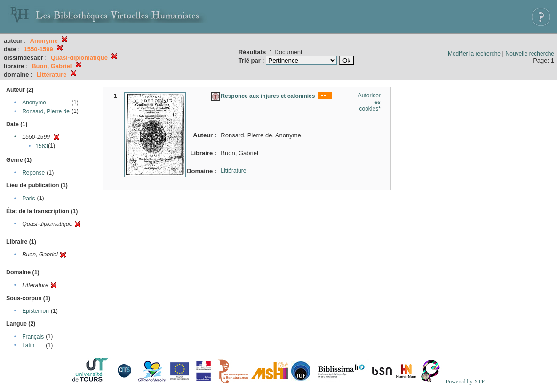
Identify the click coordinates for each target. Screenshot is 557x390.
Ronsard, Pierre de (46, 111)
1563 (41, 146)
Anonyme (34, 102)
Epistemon (35, 311)
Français (33, 337)
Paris (28, 198)
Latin (28, 345)
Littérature (233, 170)
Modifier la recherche (474, 53)
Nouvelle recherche (530, 53)
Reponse (33, 172)
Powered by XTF (465, 381)
